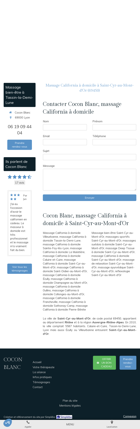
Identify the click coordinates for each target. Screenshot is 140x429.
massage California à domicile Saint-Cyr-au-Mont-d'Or (64, 263)
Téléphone (99, 136)
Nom (46, 121)
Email (46, 136)
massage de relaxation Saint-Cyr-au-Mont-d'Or (113, 263)
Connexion (129, 416)
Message (49, 166)
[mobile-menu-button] (70, 424)
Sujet (46, 151)
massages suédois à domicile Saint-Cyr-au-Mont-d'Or (114, 244)
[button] (7, 422)
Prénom (97, 121)
